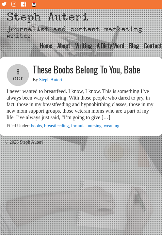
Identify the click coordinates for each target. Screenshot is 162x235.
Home (46, 45)
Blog (134, 45)
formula (78, 125)
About (63, 45)
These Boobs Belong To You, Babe (86, 69)
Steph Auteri (48, 17)
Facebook (24, 4)
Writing (83, 45)
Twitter (5, 4)
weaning (111, 125)
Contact (153, 45)
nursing (95, 125)
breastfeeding (56, 125)
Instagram (14, 4)
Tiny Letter (34, 4)
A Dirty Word (110, 45)
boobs (36, 125)
